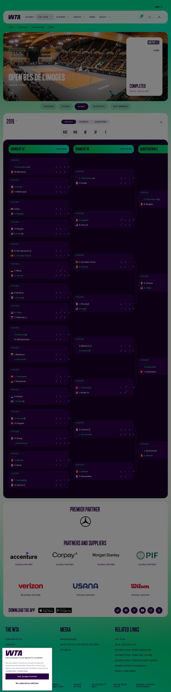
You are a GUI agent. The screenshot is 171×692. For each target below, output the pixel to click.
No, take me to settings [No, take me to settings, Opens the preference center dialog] (27, 683)
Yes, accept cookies (27, 676)
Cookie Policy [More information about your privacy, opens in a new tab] (11, 671)
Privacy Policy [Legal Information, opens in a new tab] (22, 671)
